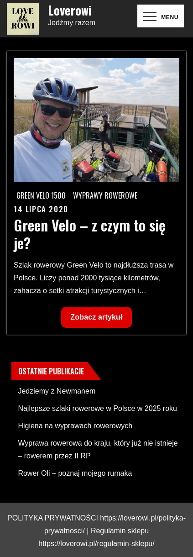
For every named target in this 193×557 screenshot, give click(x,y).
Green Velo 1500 (41, 195)
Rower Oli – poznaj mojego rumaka (75, 473)
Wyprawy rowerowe (105, 195)
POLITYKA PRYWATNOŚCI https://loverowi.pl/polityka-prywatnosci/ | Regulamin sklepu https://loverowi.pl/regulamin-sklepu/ (96, 530)
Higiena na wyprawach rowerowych (75, 426)
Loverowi (70, 10)
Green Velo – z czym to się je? (90, 233)
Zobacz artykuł (96, 319)
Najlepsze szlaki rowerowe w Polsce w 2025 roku (97, 408)
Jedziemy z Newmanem (56, 391)
